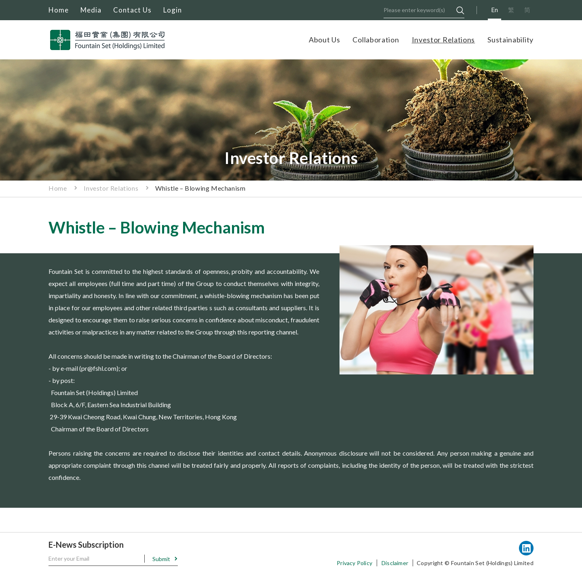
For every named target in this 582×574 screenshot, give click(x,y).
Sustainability (510, 39)
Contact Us (132, 10)
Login (172, 10)
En (494, 9)
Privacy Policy (354, 562)
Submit (161, 558)
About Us (324, 39)
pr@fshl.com (98, 368)
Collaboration (375, 39)
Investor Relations (443, 39)
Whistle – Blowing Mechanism (200, 188)
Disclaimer (395, 562)
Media (90, 10)
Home (58, 10)
